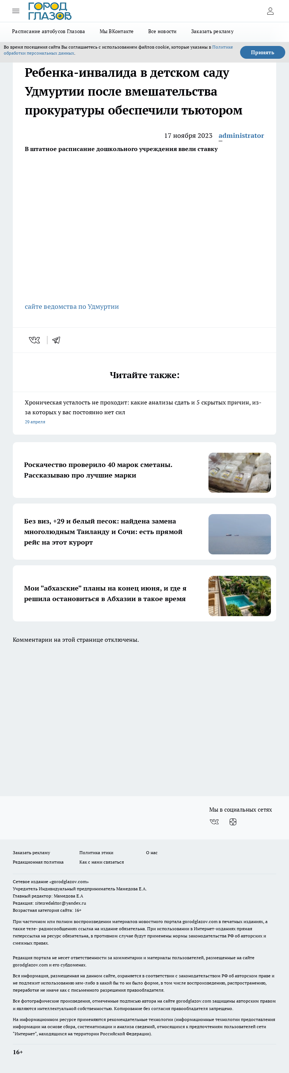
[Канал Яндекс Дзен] (233, 821)
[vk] (35, 340)
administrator (241, 135)
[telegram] (58, 340)
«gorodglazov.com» (69, 881)
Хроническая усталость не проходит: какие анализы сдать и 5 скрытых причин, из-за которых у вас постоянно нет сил (144, 412)
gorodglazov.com (200, 921)
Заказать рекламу (212, 31)
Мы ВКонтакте (117, 31)
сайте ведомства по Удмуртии (72, 306)
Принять (262, 52)
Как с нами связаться (101, 862)
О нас (152, 852)
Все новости (162, 31)
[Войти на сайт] (270, 10)
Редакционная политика (38, 862)
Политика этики (96, 852)
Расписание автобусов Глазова (48, 31)
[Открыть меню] (16, 10)
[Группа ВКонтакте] (214, 821)
